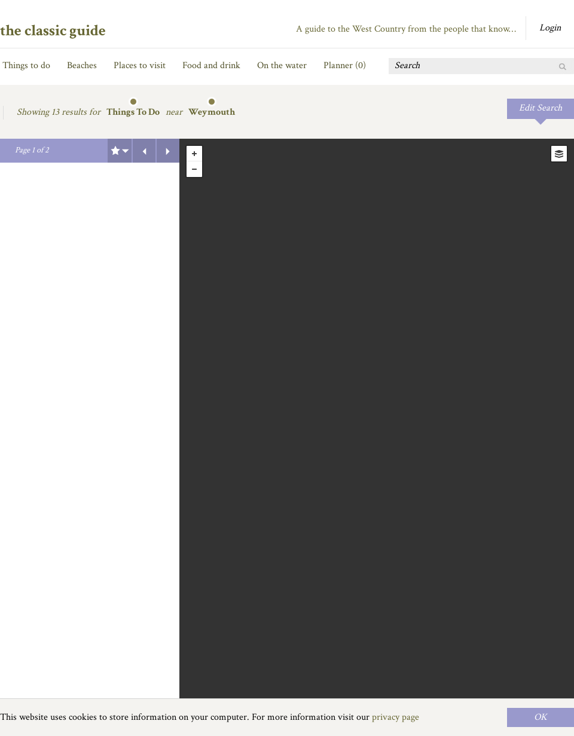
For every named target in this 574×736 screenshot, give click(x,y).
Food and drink (211, 65)
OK (540, 717)
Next (168, 151)
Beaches (82, 65)
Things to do (26, 65)
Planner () (344, 65)
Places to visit (140, 65)
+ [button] (194, 153)
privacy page (395, 717)
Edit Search (540, 108)
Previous (144, 151)
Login (550, 28)
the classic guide (53, 30)
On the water (282, 65)
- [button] (194, 169)
